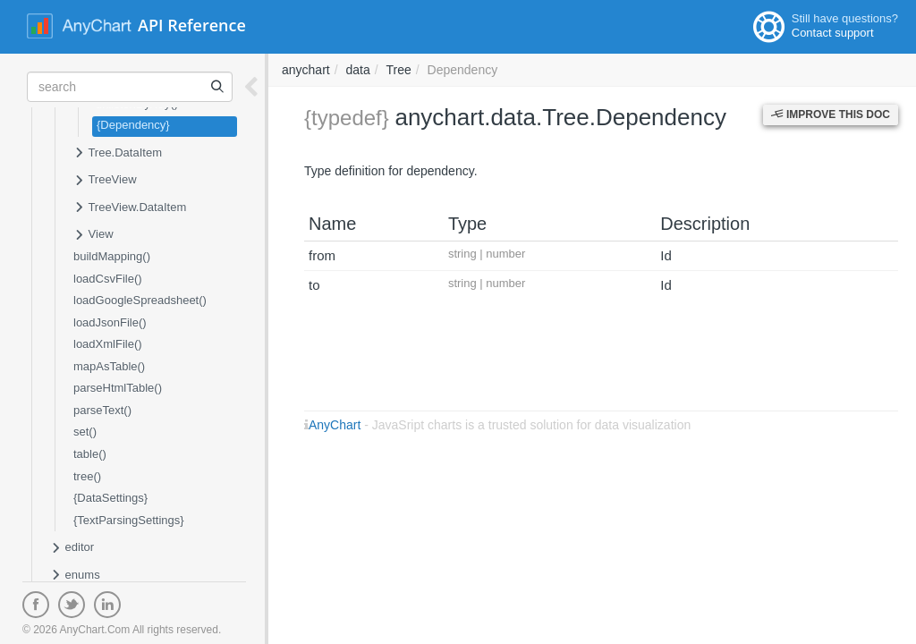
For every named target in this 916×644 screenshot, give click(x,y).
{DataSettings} (110, 497)
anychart (306, 70)
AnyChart (334, 425)
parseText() (102, 410)
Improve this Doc (830, 114)
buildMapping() (111, 256)
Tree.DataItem (117, 154)
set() (85, 431)
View (93, 235)
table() (89, 454)
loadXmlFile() (107, 344)
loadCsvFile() (107, 278)
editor (72, 548)
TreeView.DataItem (129, 208)
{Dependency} (133, 124)
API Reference (192, 25)
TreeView (105, 181)
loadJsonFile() (110, 322)
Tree (398, 70)
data (357, 70)
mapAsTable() (109, 366)
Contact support (833, 32)
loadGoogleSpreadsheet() (140, 300)
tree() (87, 476)
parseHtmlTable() (117, 387)
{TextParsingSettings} (128, 520)
